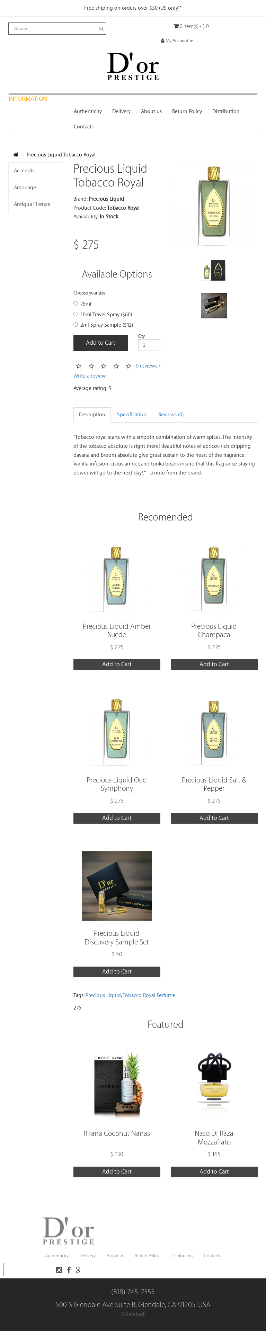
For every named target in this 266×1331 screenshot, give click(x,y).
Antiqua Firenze (32, 204)
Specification (132, 415)
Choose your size (89, 293)
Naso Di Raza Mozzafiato (214, 1138)
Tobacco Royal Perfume (149, 995)
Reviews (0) (171, 415)
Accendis (24, 171)
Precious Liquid (103, 995)
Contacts (84, 127)
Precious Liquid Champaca (214, 631)
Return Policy (187, 112)
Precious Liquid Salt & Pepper (214, 784)
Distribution (226, 112)
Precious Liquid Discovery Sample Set (117, 938)
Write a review (89, 376)
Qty (141, 336)
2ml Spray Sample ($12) (103, 325)
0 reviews (146, 366)
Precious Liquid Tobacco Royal (61, 155)
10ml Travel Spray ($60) (102, 315)
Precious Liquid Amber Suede (117, 631)
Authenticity (88, 112)
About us (151, 112)
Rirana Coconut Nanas (116, 1134)
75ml (82, 304)
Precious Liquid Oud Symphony (117, 784)
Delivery (121, 112)
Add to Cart (100, 342)
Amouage (25, 188)
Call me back (133, 1314)
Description (92, 415)
